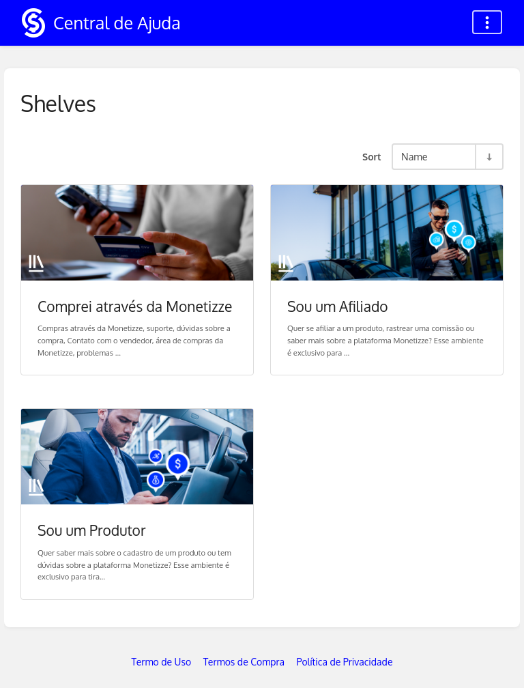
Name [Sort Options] (414, 156)
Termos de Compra (244, 662)
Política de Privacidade (345, 662)
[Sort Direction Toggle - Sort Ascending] (488, 157)
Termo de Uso (162, 662)
